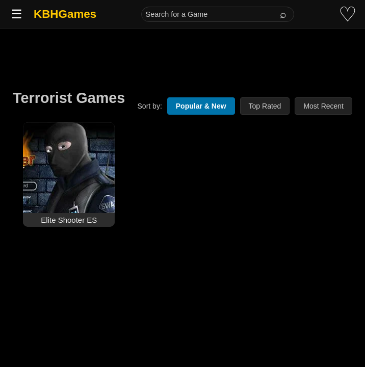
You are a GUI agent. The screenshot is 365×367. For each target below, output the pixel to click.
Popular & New (201, 106)
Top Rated (265, 106)
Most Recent (323, 106)
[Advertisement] (182, 52)
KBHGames (65, 14)
